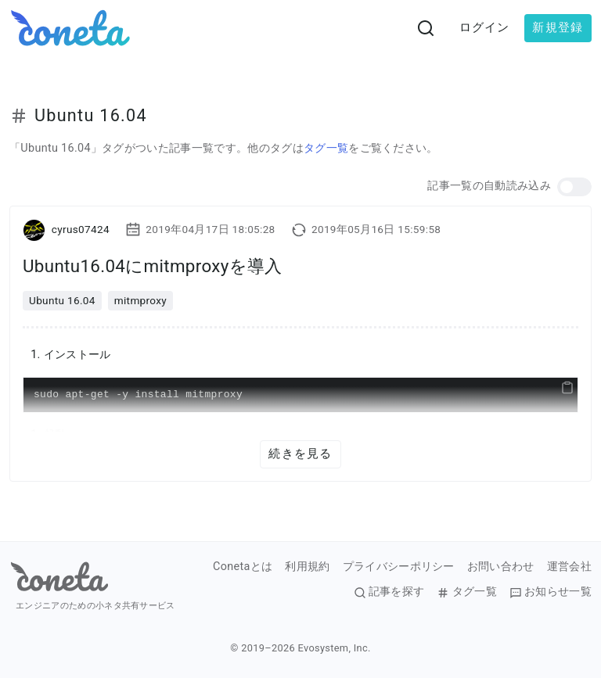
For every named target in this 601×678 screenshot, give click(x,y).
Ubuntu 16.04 (62, 300)
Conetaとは (242, 567)
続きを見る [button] (300, 454)
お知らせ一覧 (550, 592)
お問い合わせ (500, 567)
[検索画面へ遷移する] (425, 28)
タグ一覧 (326, 148)
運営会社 (569, 567)
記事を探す (389, 592)
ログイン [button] (484, 27)
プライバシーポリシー (399, 567)
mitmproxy (140, 300)
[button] (574, 187)
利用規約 (307, 567)
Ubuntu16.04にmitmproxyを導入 (153, 266)
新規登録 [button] (557, 27)
